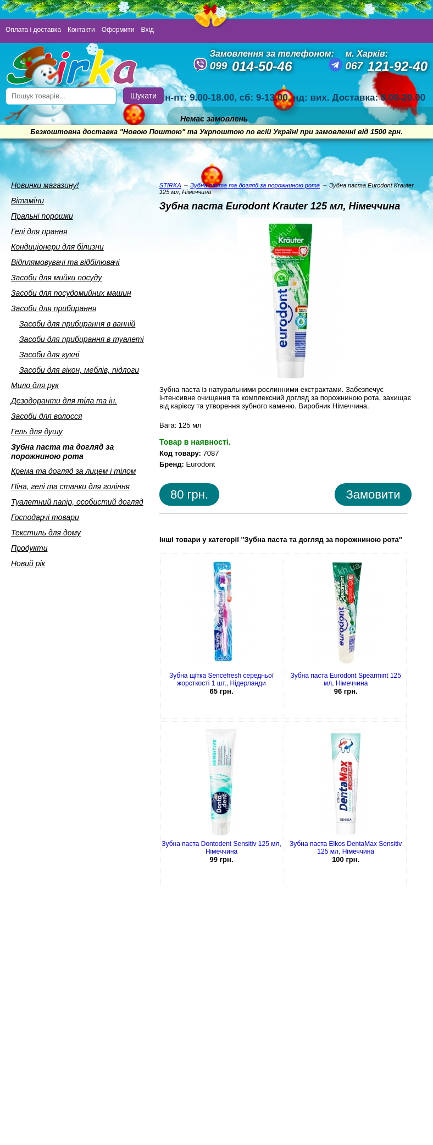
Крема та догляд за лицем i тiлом (73, 471)
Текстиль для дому (46, 532)
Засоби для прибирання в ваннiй (77, 323)
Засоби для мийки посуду (56, 277)
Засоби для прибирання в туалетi (81, 339)
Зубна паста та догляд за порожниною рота (62, 451)
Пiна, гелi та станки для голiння (70, 486)
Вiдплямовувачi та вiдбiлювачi (65, 262)
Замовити (373, 494)
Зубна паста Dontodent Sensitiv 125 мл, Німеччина (221, 847)
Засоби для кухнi (49, 354)
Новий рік (28, 563)
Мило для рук (35, 385)
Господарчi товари (45, 517)
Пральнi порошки (42, 216)
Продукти (29, 548)
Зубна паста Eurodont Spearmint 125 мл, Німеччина (345, 679)
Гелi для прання (39, 231)
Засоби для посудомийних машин (71, 293)
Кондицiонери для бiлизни (57, 246)
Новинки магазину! (45, 185)
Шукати (143, 95)
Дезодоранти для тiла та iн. (64, 400)
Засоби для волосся (46, 416)
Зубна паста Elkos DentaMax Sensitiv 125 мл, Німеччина (346, 847)
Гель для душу (37, 431)
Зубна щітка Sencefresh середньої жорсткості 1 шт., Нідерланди (221, 679)
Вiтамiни (27, 200)
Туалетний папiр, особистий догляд (77, 501)
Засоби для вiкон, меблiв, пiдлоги (79, 370)
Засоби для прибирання (53, 308)
